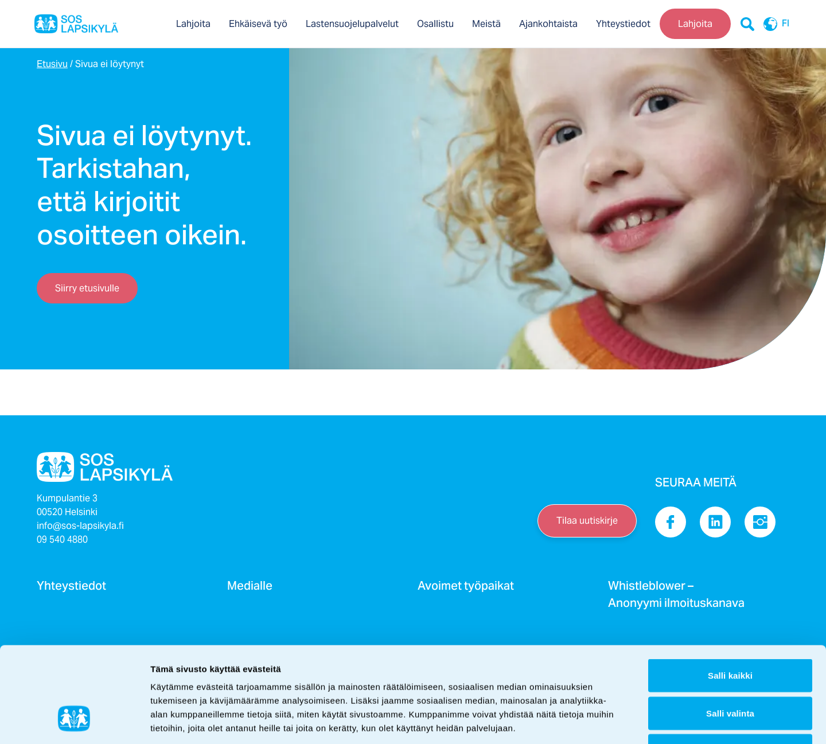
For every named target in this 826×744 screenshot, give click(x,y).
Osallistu (435, 24)
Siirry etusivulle (87, 288)
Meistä (486, 24)
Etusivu (52, 64)
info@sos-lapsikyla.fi (80, 526)
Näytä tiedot (613, 721)
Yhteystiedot (623, 24)
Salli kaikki (730, 593)
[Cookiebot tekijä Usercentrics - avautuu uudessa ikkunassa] (74, 721)
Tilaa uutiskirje (587, 521)
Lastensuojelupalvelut (352, 24)
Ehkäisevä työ (258, 24)
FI (773, 24)
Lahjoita (193, 24)
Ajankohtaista (548, 24)
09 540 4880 (62, 539)
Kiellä (730, 668)
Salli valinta (730, 631)
